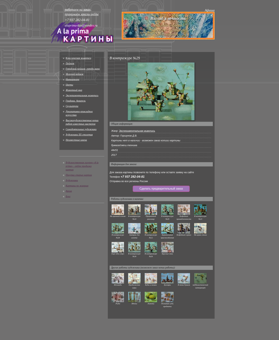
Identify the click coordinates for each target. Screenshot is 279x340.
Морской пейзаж (75, 74)
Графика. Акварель (76, 101)
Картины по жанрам (77, 185)
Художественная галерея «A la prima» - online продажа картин (82, 166)
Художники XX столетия (79, 134)
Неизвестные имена (76, 140)
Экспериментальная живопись (82, 95)
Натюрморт (72, 79)
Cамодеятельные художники (81, 129)
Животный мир (74, 90)
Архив (69, 191)
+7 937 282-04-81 (133, 176)
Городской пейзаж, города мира (83, 68)
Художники (72, 180)
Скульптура (72, 106)
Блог (68, 196)
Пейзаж (70, 63)
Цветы (69, 84)
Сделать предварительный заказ (161, 188)
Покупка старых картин (79, 175)
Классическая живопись (78, 58)
